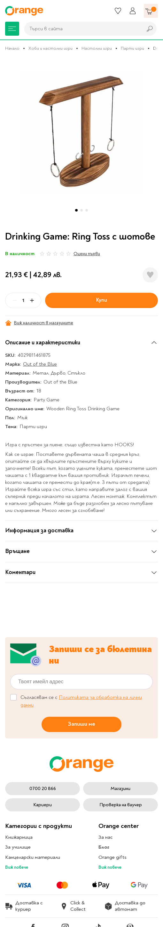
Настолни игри (97, 48)
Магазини (120, 789)
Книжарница (19, 837)
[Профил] (132, 10)
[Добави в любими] (150, 275)
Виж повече (16, 867)
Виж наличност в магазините (39, 323)
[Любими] (117, 10)
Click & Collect (73, 906)
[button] (76, 210)
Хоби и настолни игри (50, 48)
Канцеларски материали (32, 857)
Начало (12, 48)
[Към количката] (151, 11)
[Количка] (151, 11)
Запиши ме (81, 724)
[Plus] (32, 300)
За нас (105, 837)
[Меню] (12, 29)
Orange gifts (112, 857)
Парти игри (132, 48)
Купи (101, 300)
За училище (18, 847)
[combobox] (81, 29)
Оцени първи (87, 253)
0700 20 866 (42, 789)
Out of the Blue (40, 364)
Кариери (42, 805)
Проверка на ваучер (120, 805)
